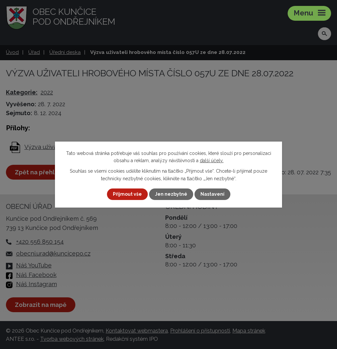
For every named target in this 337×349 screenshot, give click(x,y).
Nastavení (212, 194)
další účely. (211, 160)
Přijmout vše (127, 194)
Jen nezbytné (171, 194)
